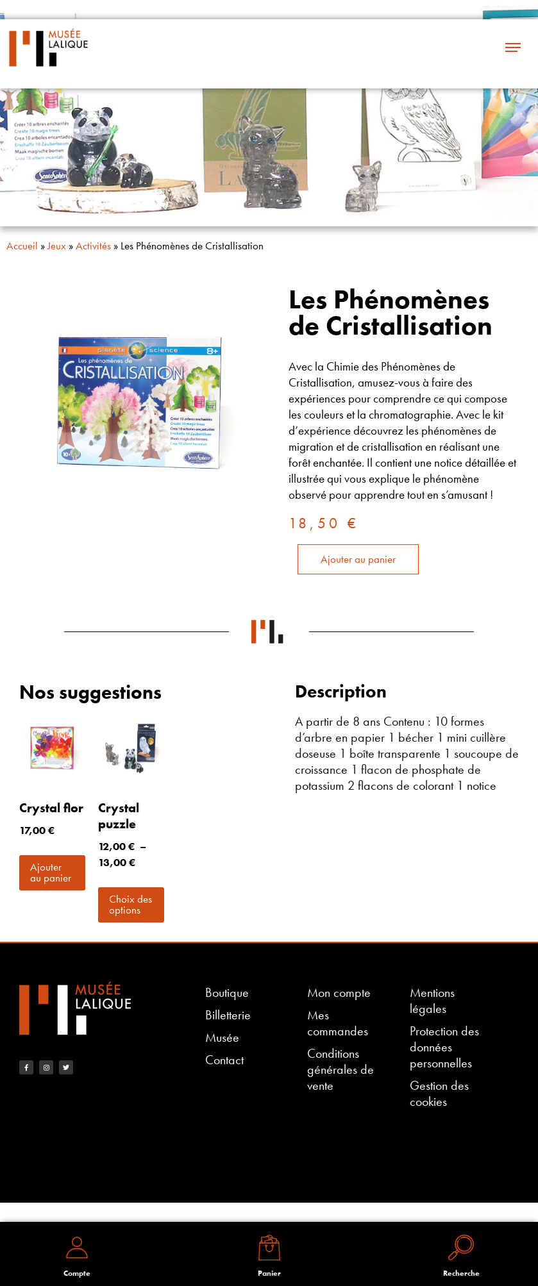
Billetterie (228, 1015)
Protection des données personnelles (444, 1047)
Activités (93, 245)
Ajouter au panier (358, 559)
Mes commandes (337, 1023)
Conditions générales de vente (340, 1070)
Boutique (227, 993)
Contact (224, 1060)
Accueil (22, 245)
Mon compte (339, 993)
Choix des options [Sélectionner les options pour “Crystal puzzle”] (130, 904)
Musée (222, 1038)
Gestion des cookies (439, 1094)
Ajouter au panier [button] (50, 872)
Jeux (56, 245)
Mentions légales (432, 1001)
